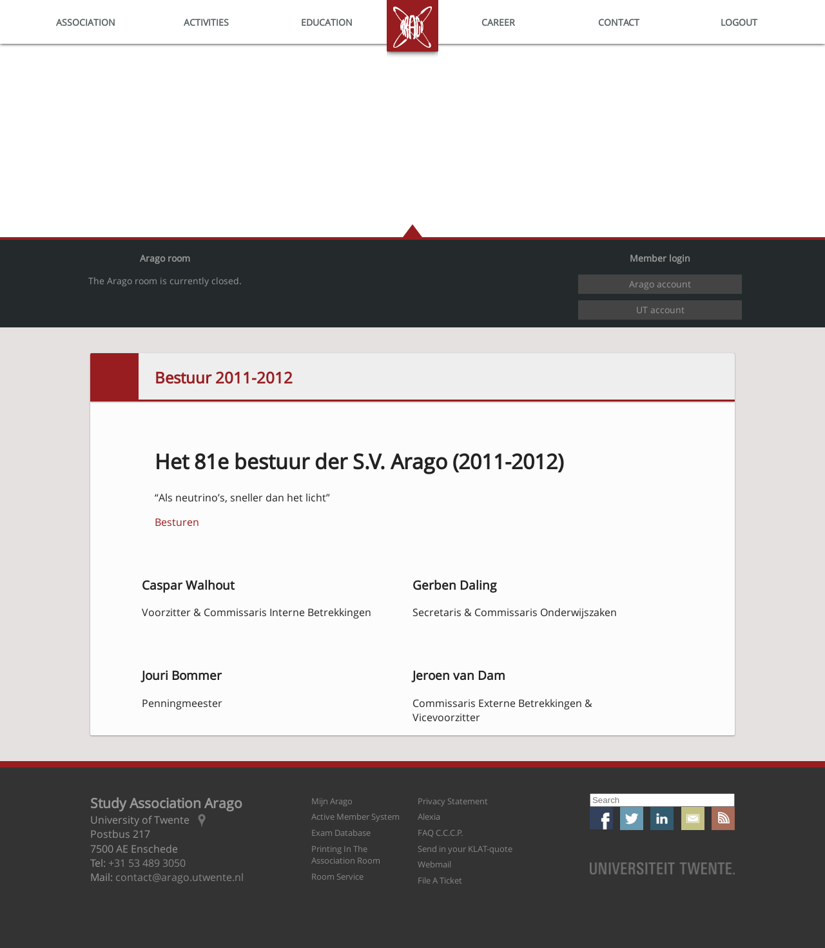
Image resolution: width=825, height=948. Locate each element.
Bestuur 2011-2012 (224, 377)
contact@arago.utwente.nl (179, 877)
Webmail (434, 864)
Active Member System (355, 816)
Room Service (337, 876)
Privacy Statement (453, 801)
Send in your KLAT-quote (465, 849)
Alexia (429, 816)
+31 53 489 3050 (147, 863)
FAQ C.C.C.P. (440, 832)
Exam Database (341, 832)
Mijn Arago (332, 801)
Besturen (177, 522)
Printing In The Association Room (345, 855)
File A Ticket (440, 880)
